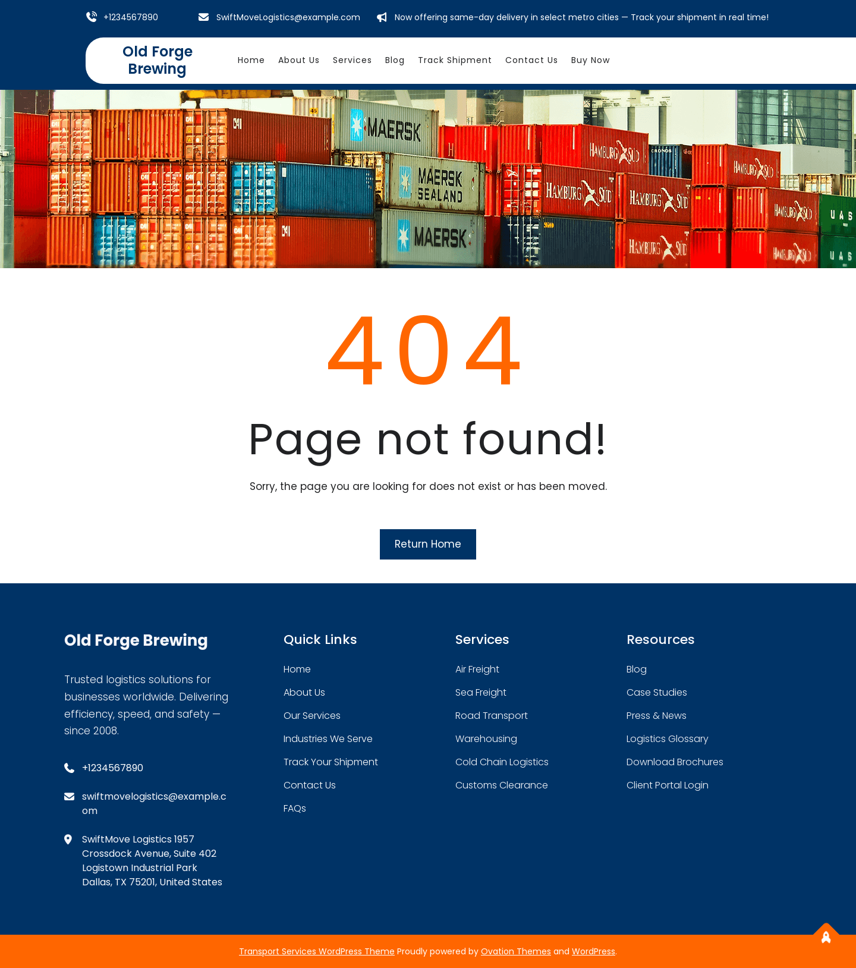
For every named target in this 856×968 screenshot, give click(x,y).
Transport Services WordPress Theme (317, 951)
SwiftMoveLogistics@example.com (288, 17)
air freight (477, 669)
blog (637, 669)
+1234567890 (130, 17)
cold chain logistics (502, 762)
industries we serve (328, 739)
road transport (491, 715)
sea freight (480, 692)
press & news (657, 715)
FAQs (295, 808)
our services (312, 715)
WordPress (593, 951)
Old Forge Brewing (157, 60)
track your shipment (331, 762)
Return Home (428, 544)
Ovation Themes (516, 951)
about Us (304, 692)
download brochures (675, 762)
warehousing (486, 739)
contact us (310, 785)
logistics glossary (668, 739)
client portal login (668, 785)
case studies (657, 692)
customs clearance (501, 785)
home (297, 669)
